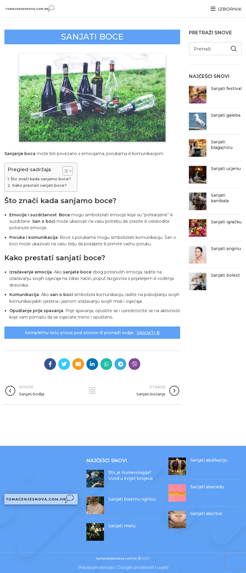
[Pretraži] (215, 48)
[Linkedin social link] (92, 364)
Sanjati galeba (225, 115)
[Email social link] (78, 364)
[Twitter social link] (64, 364)
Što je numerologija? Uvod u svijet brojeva (130, 475)
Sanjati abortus (206, 513)
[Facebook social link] (50, 364)
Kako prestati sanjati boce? (39, 185)
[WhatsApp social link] (106, 364)
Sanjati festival (226, 88)
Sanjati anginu (226, 248)
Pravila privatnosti (96, 567)
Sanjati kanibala (220, 198)
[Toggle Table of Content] (64, 171)
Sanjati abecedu (207, 486)
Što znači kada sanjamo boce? (41, 178)
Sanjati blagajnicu (222, 144)
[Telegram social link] (120, 364)
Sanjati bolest (225, 275)
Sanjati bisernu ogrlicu (132, 499)
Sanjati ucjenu (226, 168)
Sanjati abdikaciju (208, 460)
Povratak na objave (92, 390)
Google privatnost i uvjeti (142, 567)
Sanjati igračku (226, 222)
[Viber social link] (134, 364)
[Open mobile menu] (226, 9)
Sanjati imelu (122, 525)
